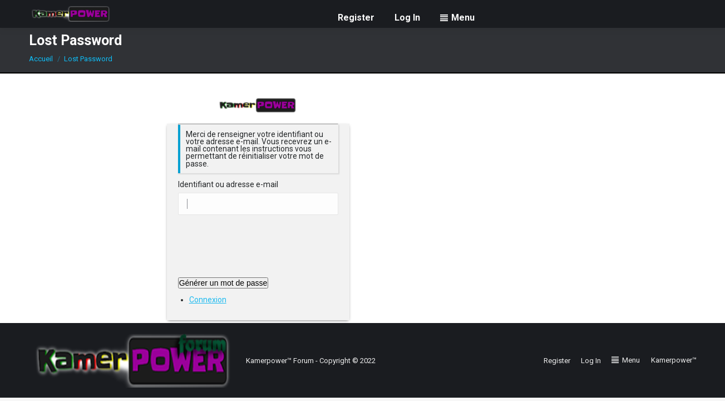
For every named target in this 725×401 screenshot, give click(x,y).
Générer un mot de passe (223, 282)
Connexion (207, 299)
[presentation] (262, 250)
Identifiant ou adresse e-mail (228, 184)
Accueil (41, 59)
